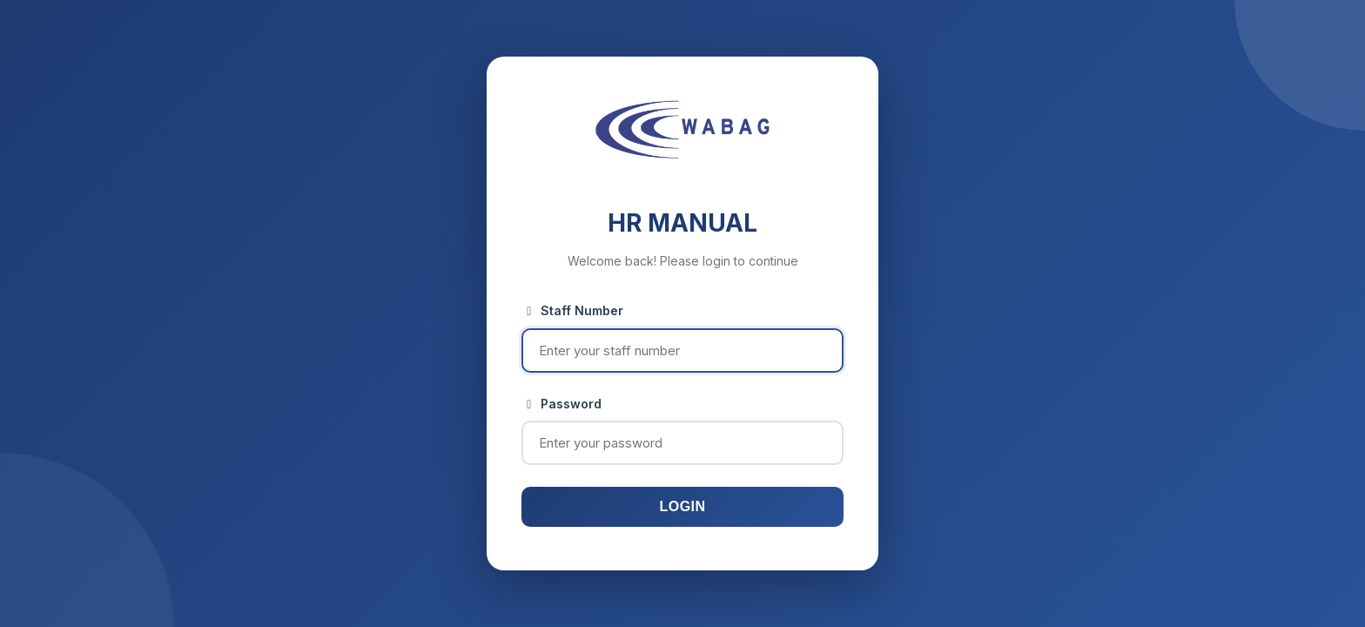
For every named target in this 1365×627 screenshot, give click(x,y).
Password (561, 403)
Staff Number (572, 310)
